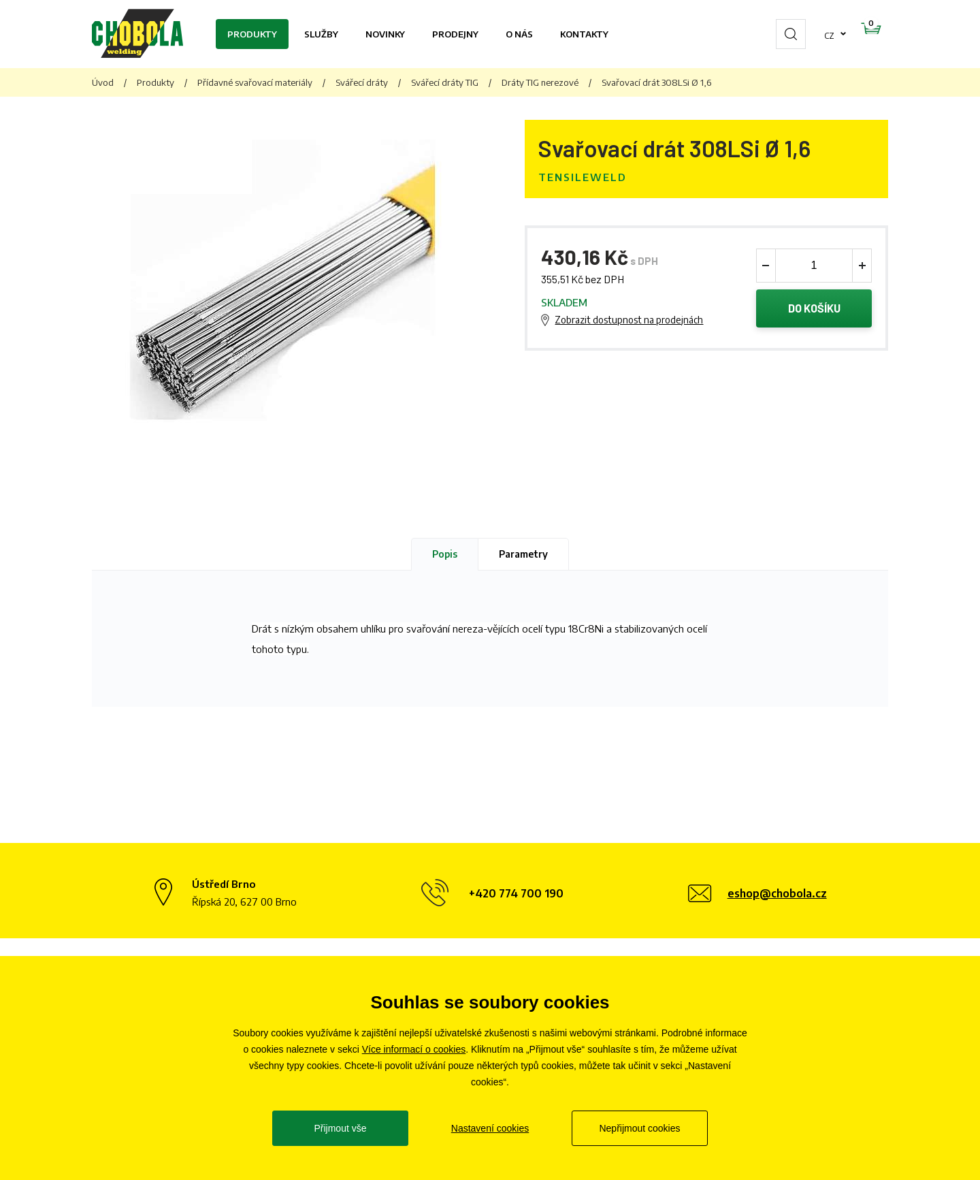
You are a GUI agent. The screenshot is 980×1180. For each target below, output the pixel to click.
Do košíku (814, 310)
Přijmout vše (340, 1128)
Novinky (385, 34)
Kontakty (584, 34)
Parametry (523, 554)
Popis (444, 554)
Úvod (103, 82)
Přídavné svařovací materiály (254, 82)
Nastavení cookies (490, 1128)
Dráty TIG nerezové (540, 82)
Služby (321, 34)
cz (786, 34)
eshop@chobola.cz (777, 893)
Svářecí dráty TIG (444, 82)
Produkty (252, 34)
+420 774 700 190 (516, 893)
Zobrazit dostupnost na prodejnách (629, 321)
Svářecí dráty (362, 82)
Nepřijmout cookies (639, 1128)
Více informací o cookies (414, 1049)
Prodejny (455, 34)
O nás (519, 34)
